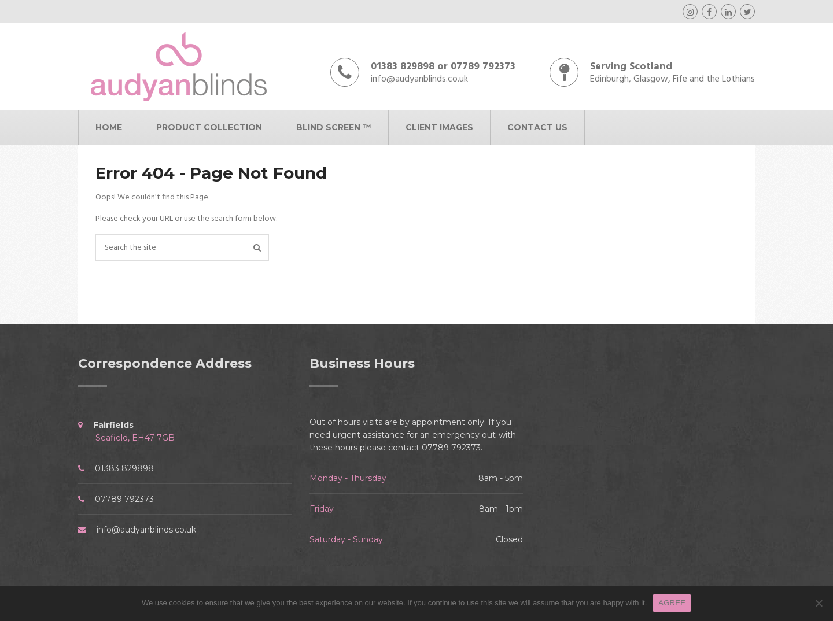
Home (108, 127)
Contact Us (537, 127)
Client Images (439, 127)
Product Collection (209, 127)
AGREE (671, 602)
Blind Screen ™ (333, 127)
